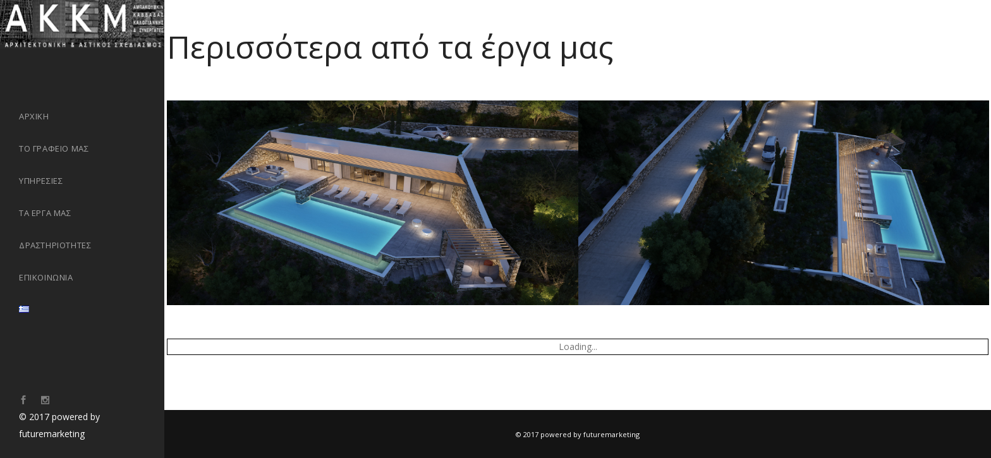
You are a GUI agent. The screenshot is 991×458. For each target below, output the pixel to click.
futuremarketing (52, 434)
